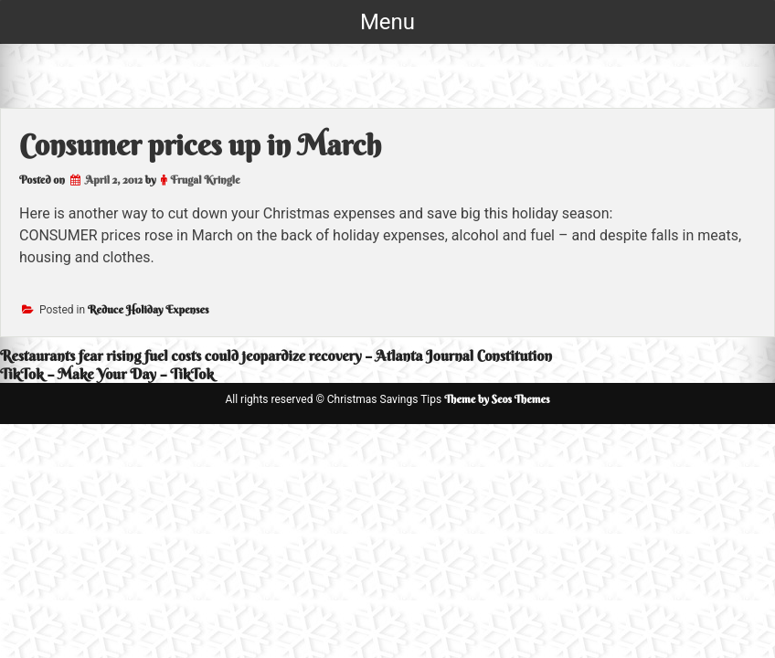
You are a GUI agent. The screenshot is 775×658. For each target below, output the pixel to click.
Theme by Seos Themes (496, 399)
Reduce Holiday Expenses (148, 309)
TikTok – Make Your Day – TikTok (107, 374)
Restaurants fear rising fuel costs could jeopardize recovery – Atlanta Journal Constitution (276, 355)
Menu (387, 22)
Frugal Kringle (204, 179)
